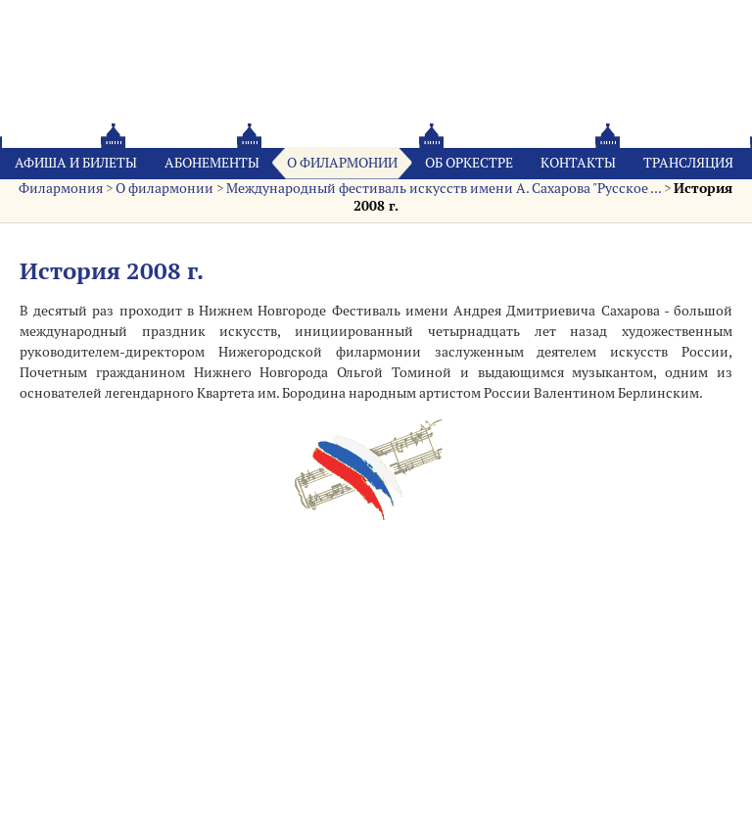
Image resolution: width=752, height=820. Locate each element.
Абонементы (211, 162)
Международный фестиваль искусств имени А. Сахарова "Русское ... (443, 188)
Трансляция (688, 162)
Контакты (578, 162)
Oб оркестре (469, 162)
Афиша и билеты (76, 162)
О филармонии (342, 162)
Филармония (61, 188)
